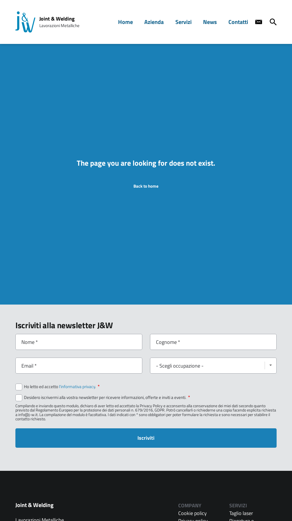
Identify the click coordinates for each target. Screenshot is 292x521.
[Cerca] (273, 22)
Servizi (188, 22)
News (213, 22)
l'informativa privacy (77, 386)
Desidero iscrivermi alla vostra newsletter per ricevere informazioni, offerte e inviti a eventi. (107, 397)
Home (134, 22)
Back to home (146, 186)
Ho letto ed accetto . (62, 386)
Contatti (239, 22)
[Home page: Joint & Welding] (25, 22)
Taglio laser (241, 513)
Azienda (160, 22)
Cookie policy (192, 513)
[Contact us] (258, 22)
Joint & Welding (57, 19)
